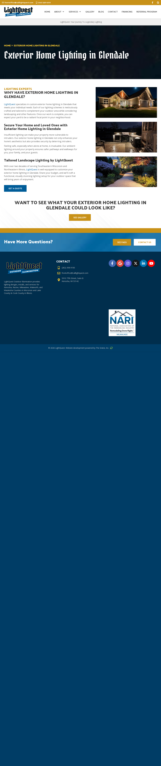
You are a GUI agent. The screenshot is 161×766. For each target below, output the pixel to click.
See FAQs (122, 242)
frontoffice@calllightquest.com (19, 2)
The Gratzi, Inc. (104, 348)
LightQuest (9, 104)
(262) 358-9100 (44, 2)
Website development (75, 348)
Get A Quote (15, 188)
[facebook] (152, 2)
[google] (158, 2)
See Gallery (79, 217)
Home (7, 45)
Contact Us (144, 242)
